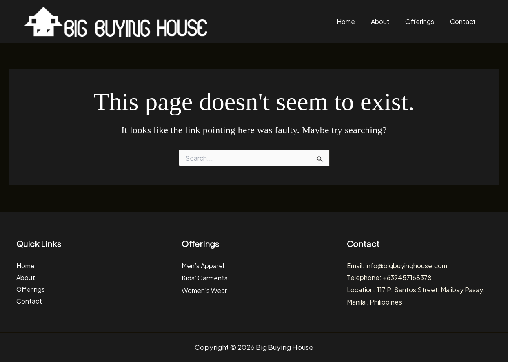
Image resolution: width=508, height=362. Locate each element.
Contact (464, 21)
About (384, 21)
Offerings (422, 21)
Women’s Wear (204, 289)
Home (352, 21)
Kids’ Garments (205, 277)
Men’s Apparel (203, 265)
